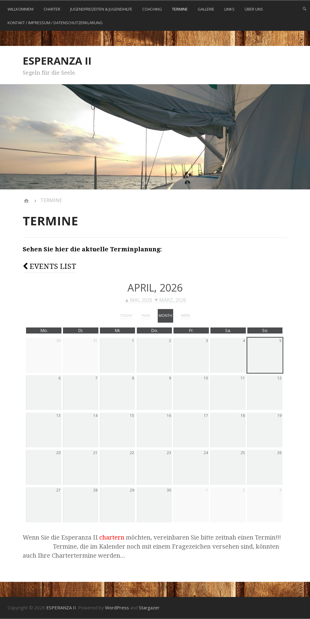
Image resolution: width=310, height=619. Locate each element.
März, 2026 (170, 300)
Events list (49, 266)
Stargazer (149, 607)
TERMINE (180, 9)
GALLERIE (206, 9)
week (185, 315)
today (126, 315)
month (165, 315)
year (145, 315)
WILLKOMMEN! (21, 9)
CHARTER (52, 9)
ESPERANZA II (57, 61)
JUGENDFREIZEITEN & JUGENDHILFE (101, 9)
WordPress (117, 607)
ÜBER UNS (254, 9)
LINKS (229, 9)
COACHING (152, 9)
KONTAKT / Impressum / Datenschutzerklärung (55, 22)
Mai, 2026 (138, 300)
